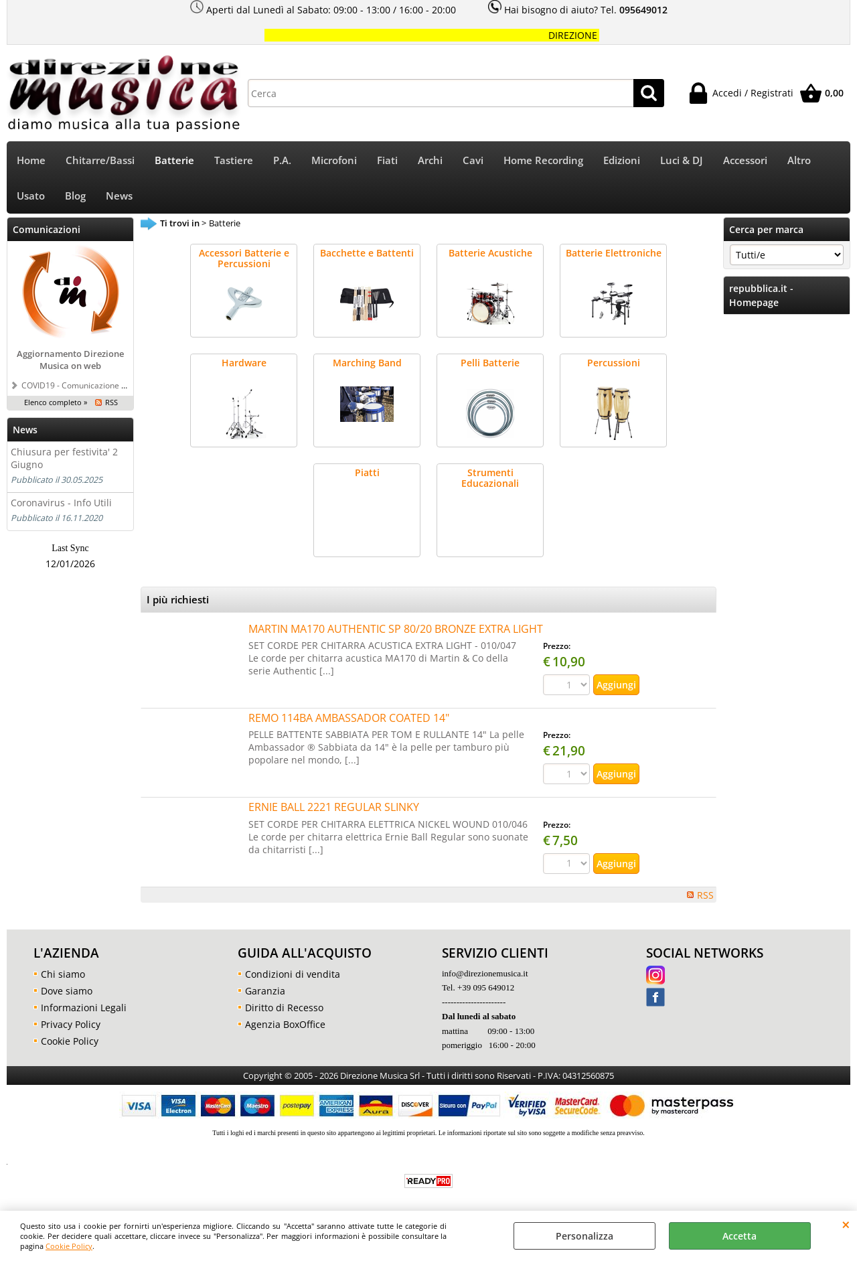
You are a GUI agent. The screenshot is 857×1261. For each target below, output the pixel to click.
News (119, 196)
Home (31, 160)
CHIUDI (846, 1224)
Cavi (473, 160)
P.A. (282, 160)
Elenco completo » (55, 402)
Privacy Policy (70, 1024)
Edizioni (621, 160)
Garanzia (265, 990)
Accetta (739, 1236)
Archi (430, 160)
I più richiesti (178, 600)
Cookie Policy (69, 1246)
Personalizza (584, 1236)
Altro (799, 160)
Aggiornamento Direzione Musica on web (70, 360)
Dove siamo (66, 990)
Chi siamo (63, 974)
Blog (75, 196)
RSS (111, 402)
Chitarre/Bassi (100, 160)
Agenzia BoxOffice (285, 1024)
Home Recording (543, 160)
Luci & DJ (681, 160)
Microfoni (334, 160)
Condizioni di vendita (292, 974)
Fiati (387, 160)
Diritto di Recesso (284, 1007)
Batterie (174, 160)
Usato (31, 196)
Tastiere (233, 160)
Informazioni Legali (84, 1007)
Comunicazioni (46, 229)
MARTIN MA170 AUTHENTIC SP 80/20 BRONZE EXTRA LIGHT (395, 628)
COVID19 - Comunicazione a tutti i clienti (96, 385)
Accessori (745, 160)
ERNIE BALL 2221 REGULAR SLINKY (333, 807)
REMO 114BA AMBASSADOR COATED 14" (348, 718)
